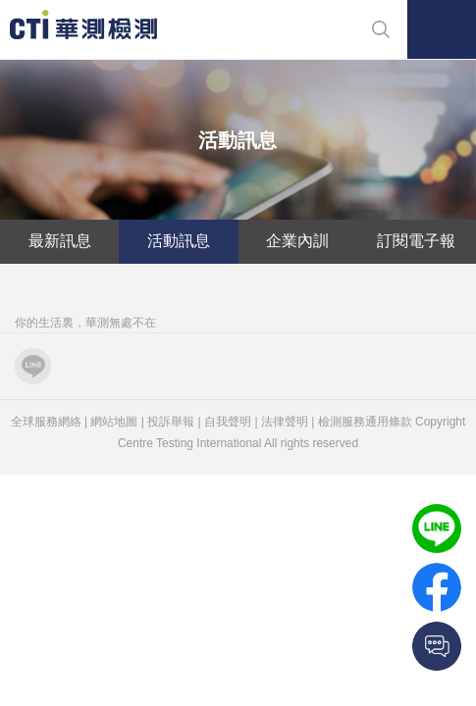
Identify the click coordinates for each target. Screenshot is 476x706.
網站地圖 (113, 422)
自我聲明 (227, 422)
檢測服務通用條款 (365, 422)
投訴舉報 (170, 422)
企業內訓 (297, 240)
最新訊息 (59, 240)
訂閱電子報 (416, 240)
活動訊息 (178, 240)
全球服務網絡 (46, 422)
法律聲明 (284, 422)
